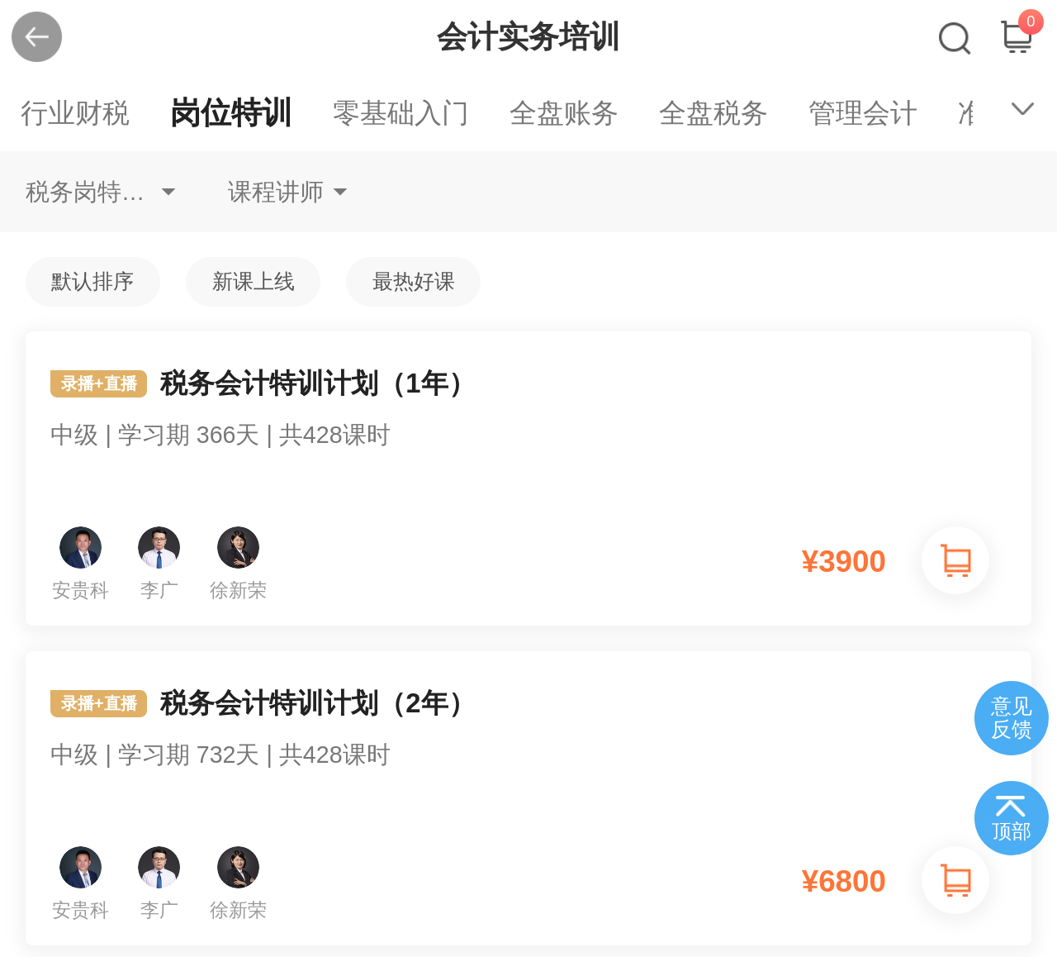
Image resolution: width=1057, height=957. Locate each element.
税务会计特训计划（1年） (529, 426)
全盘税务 (713, 113)
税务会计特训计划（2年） (529, 746)
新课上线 (253, 281)
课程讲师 (276, 192)
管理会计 (862, 113)
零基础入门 (401, 113)
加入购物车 (955, 560)
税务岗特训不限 (101, 192)
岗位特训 (231, 113)
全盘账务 (564, 113)
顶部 (1011, 831)
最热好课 (413, 281)
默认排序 (92, 281)
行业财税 (75, 113)
